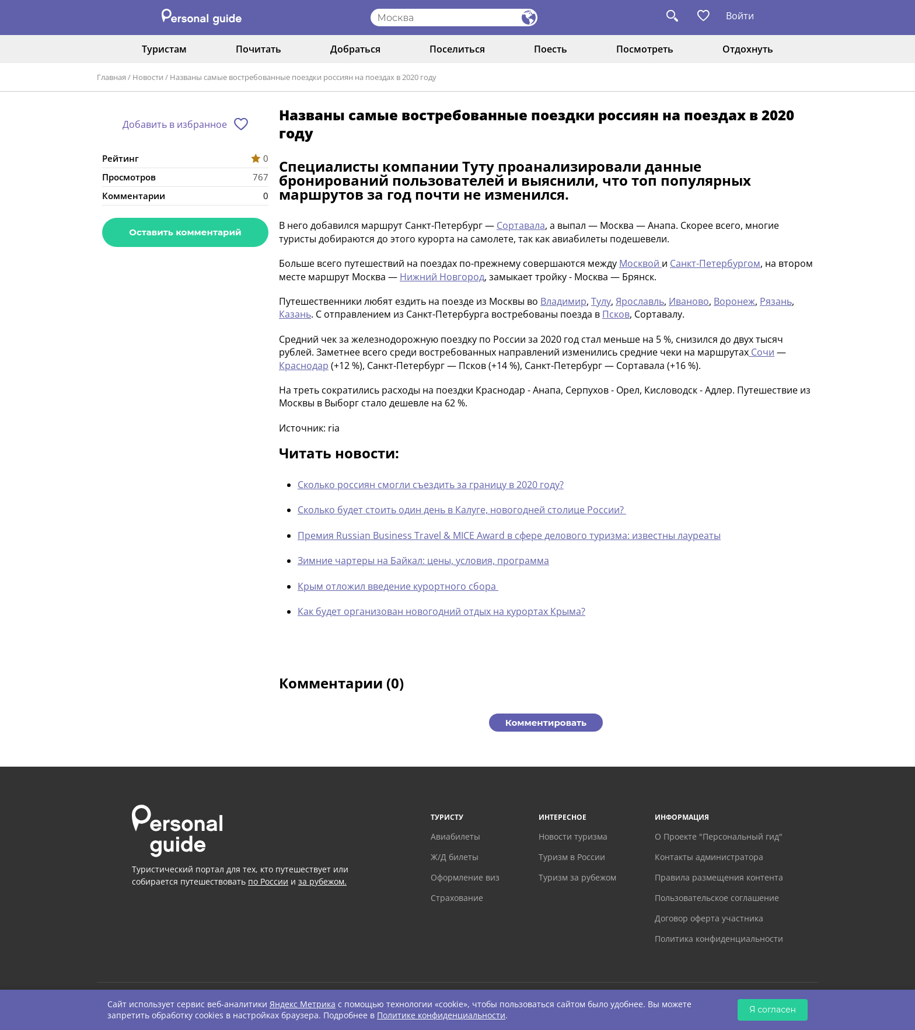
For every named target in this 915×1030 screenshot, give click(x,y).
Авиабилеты (455, 836)
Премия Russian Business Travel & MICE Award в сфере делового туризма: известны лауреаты (509, 535)
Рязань (776, 301)
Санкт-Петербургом (715, 263)
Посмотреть (644, 49)
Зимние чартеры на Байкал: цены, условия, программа (423, 560)
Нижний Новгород (442, 276)
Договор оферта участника (709, 918)
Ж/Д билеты (455, 856)
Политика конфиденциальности (719, 938)
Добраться (355, 49)
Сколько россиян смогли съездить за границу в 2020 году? (431, 484)
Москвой (640, 263)
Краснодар (304, 365)
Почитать (258, 49)
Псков (616, 314)
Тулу (601, 301)
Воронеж (734, 301)
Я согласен (772, 1009)
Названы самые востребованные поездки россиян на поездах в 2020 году (303, 77)
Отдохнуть (747, 49)
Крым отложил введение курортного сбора (398, 586)
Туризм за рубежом (577, 877)
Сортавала (521, 225)
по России (268, 881)
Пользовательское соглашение (717, 897)
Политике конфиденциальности (441, 1015)
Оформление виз (465, 877)
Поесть (550, 49)
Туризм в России (572, 856)
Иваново (689, 301)
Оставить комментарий (185, 232)
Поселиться (457, 49)
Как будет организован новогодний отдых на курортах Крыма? (441, 611)
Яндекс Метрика (303, 1004)
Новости (147, 77)
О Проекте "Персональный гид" (719, 836)
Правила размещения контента (719, 877)
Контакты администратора (709, 856)
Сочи (761, 352)
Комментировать (545, 722)
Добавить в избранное (175, 124)
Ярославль (640, 301)
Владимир (563, 301)
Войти (740, 15)
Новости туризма (573, 836)
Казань (295, 314)
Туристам (164, 49)
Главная (111, 77)
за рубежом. (322, 881)
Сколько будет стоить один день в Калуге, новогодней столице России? (462, 509)
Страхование (457, 897)
